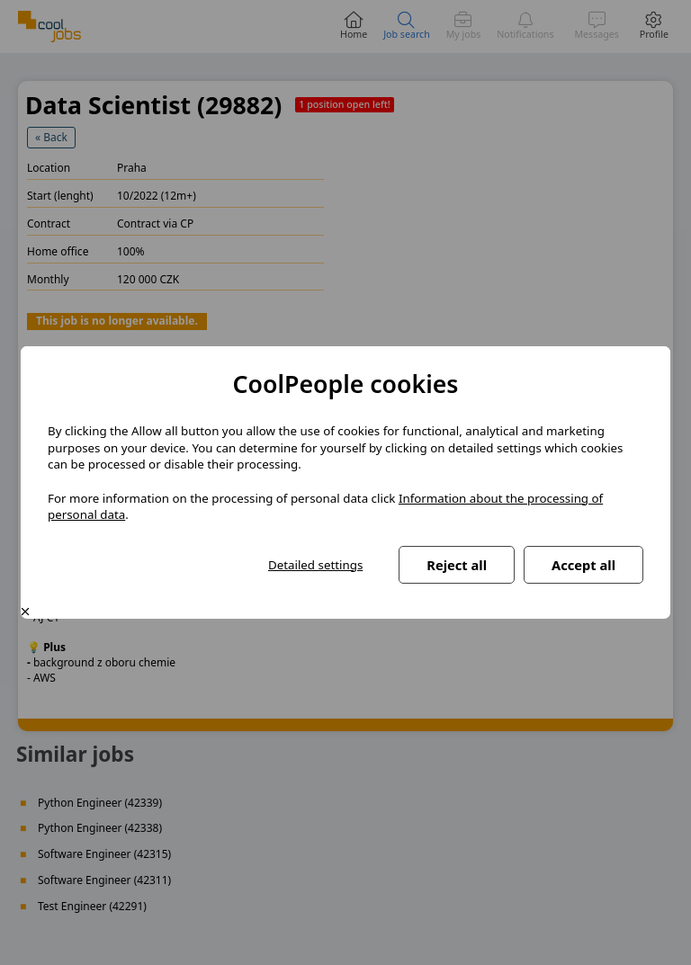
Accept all (583, 565)
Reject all (456, 565)
